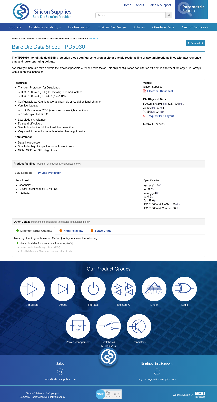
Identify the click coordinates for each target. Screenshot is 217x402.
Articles (139, 27)
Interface (42, 39)
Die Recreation (79, 27)
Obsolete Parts (163, 27)
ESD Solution (79, 39)
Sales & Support (160, 5)
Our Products (28, 39)
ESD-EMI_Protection (59, 39)
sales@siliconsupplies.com (60, 379)
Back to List (195, 43)
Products (15, 27)
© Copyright (52, 393)
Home (127, 5)
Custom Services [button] (195, 27)
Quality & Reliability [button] (45, 27)
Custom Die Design (112, 27)
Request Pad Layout (158, 116)
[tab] (23, 173)
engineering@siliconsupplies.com (157, 379)
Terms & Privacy (35, 393)
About (140, 5)
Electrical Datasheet (158, 91)
